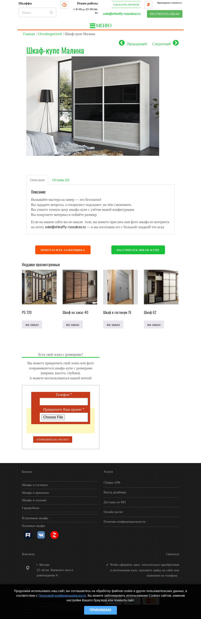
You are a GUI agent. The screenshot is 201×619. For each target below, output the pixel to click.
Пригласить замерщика (63, 250)
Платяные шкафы (33, 526)
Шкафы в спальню (34, 500)
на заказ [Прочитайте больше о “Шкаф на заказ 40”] (72, 324)
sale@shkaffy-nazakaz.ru (121, 14)
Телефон (64, 394)
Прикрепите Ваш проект (63, 409)
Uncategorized (50, 34)
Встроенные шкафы (35, 518)
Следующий (161, 44)
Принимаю (100, 610)
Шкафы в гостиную (35, 485)
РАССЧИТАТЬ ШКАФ (165, 14)
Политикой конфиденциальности (62, 595)
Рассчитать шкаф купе (138, 250)
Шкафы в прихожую (35, 493)
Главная (29, 34)
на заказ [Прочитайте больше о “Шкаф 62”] (153, 324)
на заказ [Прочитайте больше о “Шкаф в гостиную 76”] (113, 324)
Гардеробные (30, 508)
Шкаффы (25, 3)
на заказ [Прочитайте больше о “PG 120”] (32, 324)
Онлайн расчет (113, 512)
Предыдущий (137, 44)
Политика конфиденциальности (124, 522)
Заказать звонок (126, 4)
